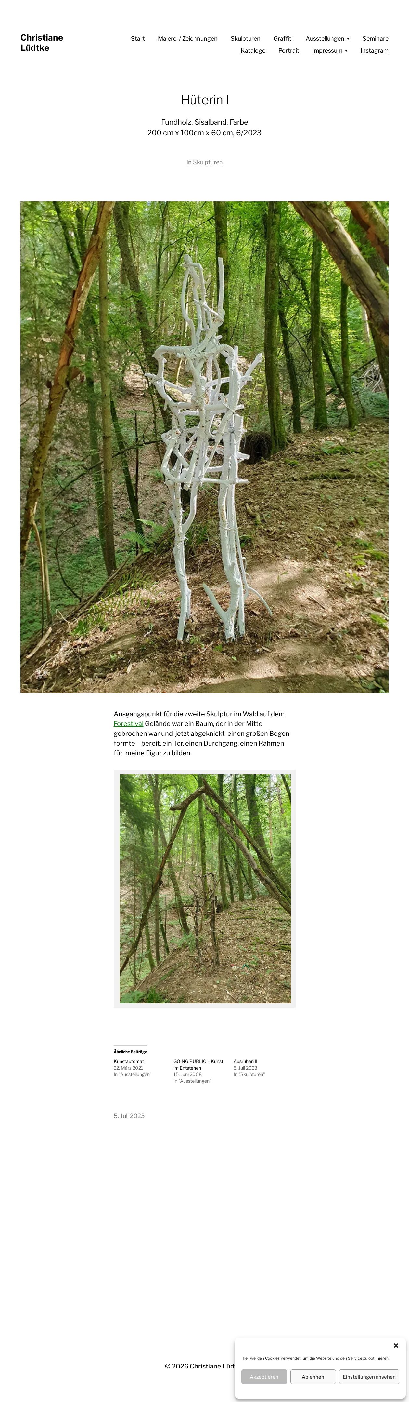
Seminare (376, 38)
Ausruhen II (245, 1061)
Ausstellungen (325, 38)
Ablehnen (313, 1377)
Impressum (327, 50)
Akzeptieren (264, 1377)
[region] (205, 888)
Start (138, 38)
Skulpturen (246, 38)
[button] (396, 1345)
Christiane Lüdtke (41, 43)
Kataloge (253, 50)
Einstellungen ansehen (369, 1377)
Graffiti (283, 38)
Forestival (129, 724)
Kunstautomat (129, 1061)
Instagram (375, 50)
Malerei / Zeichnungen (188, 38)
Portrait (288, 50)
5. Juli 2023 (129, 1115)
